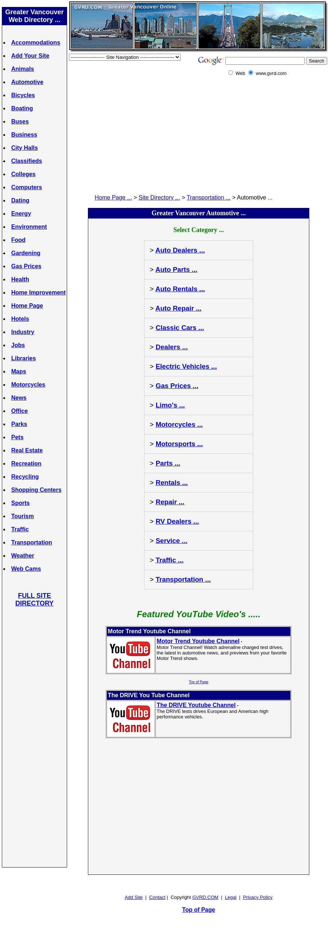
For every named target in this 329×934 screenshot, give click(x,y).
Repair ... (170, 502)
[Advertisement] (34, 736)
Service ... (171, 540)
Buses (20, 121)
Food (18, 240)
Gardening (25, 253)
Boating (22, 108)
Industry (22, 332)
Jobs (18, 345)
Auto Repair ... (178, 308)
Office (19, 411)
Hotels (20, 319)
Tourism (22, 516)
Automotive (27, 82)
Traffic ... (170, 560)
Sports (20, 503)
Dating (20, 200)
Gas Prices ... (177, 386)
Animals (22, 69)
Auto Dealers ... (180, 250)
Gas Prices (26, 266)
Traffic (20, 529)
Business (24, 135)
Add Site (134, 897)
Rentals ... (172, 482)
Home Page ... (113, 197)
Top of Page (198, 682)
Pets (17, 437)
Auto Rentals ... (180, 289)
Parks (19, 424)
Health (20, 279)
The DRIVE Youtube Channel (196, 705)
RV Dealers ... (177, 521)
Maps (18, 371)
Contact (157, 897)
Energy (21, 213)
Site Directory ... (159, 197)
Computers (26, 187)
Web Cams (26, 569)
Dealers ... (172, 347)
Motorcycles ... (179, 424)
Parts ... (168, 463)
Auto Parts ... (176, 269)
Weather (22, 556)
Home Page (27, 306)
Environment (29, 227)
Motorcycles (28, 384)
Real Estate (27, 450)
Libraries (23, 358)
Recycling (25, 477)
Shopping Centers (36, 490)
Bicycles (23, 95)
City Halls (24, 148)
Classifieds (26, 161)
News (19, 398)
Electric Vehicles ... (186, 366)
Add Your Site (30, 56)
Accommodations (35, 42)
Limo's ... (170, 405)
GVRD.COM (205, 897)
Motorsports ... (179, 444)
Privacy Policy (257, 897)
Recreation (26, 463)
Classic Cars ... (180, 327)
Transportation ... (209, 197)
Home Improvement (38, 292)
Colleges (23, 174)
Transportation (31, 542)
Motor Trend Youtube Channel (198, 641)
